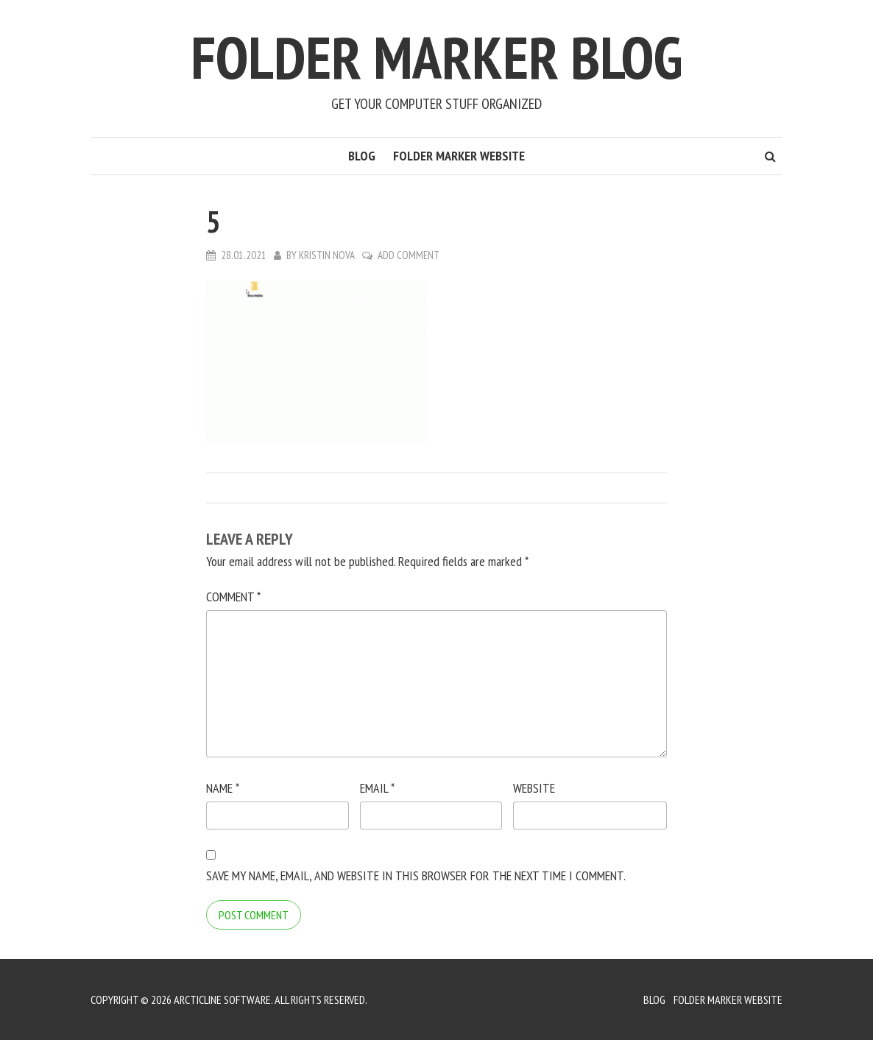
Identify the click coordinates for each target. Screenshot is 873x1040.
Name (222, 787)
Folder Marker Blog (436, 57)
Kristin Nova (327, 255)
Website (534, 787)
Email (377, 787)
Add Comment (408, 255)
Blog (361, 155)
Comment (233, 596)
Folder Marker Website (459, 155)
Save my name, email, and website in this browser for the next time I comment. (416, 875)
